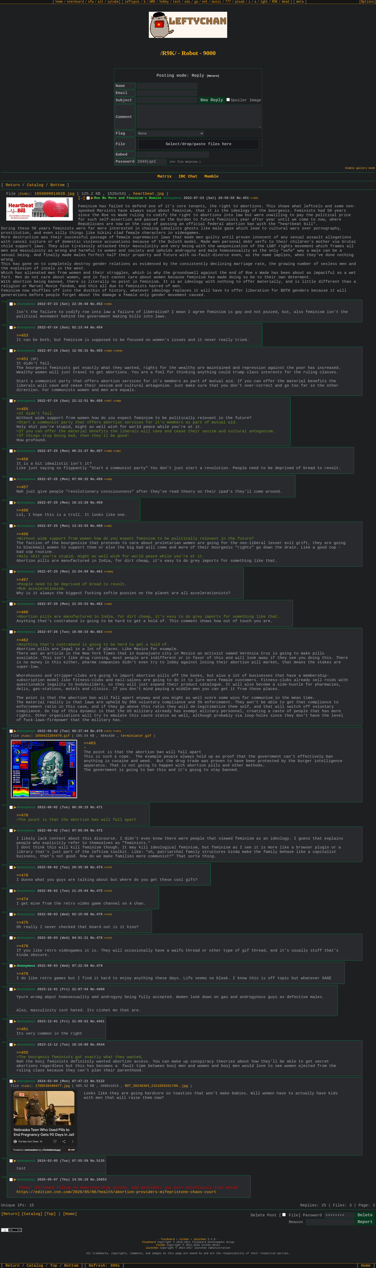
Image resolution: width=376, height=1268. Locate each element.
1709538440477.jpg (52, 1086)
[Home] (70, 1214)
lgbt (264, 2)
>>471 (108, 731)
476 (99, 914)
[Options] (367, 2)
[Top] (50, 1214)
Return (13, 185)
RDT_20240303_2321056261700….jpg (156, 1086)
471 (99, 807)
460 (99, 526)
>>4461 (108, 571)
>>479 (108, 938)
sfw (91, 2)
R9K (275, 2)
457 (99, 451)
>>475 (108, 867)
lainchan (199, 1239)
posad (239, 2)
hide (24, 194)
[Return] (213, 76)
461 (99, 572)
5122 (100, 1081)
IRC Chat (188, 176)
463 (99, 632)
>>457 (108, 401)
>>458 (108, 451)
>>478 (108, 914)
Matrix (164, 176)
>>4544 (117, 351)
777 (228, 2)
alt (100, 2)
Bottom (57, 185)
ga (196, 2)
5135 (100, 1161)
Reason (296, 1222)
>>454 (108, 304)
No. (240, 198)
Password (312, 1215)
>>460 (117, 401)
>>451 (22, 359)
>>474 (117, 731)
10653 (101, 1180)
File (293, 1215)
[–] (81, 198)
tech (176, 2)
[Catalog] (32, 1214)
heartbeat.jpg (148, 194)
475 (99, 891)
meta (300, 2)
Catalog (35, 185)
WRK (152, 2)
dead (285, 2)
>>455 (254, 198)
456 (99, 401)
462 (99, 604)
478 (99, 938)
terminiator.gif (136, 736)
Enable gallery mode (360, 168)
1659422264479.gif (52, 736)
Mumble (211, 176)
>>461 (117, 451)
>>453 (22, 335)
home (59, 2)
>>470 (108, 632)
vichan (184, 1239)
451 (246, 198)
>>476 (108, 891)
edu (187, 2)
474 (99, 867)
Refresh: (104, 1266)
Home (366, 1266)
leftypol (132, 2)
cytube (113, 2)
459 (99, 503)
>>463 (108, 604)
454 (99, 327)
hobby (164, 2)
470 (99, 731)
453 (99, 304)
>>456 (108, 351)
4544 (100, 1045)
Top (53, 1266)
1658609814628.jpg (54, 194)
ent (205, 2)
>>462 (108, 526)
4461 (100, 1021)
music (216, 2)
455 (99, 351)
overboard (75, 2)
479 (99, 966)
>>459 (108, 479)
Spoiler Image (246, 100)
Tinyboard (168, 1239)
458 (99, 479)
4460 (100, 989)
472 (99, 831)
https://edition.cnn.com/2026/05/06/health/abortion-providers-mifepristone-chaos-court (116, 1192)
